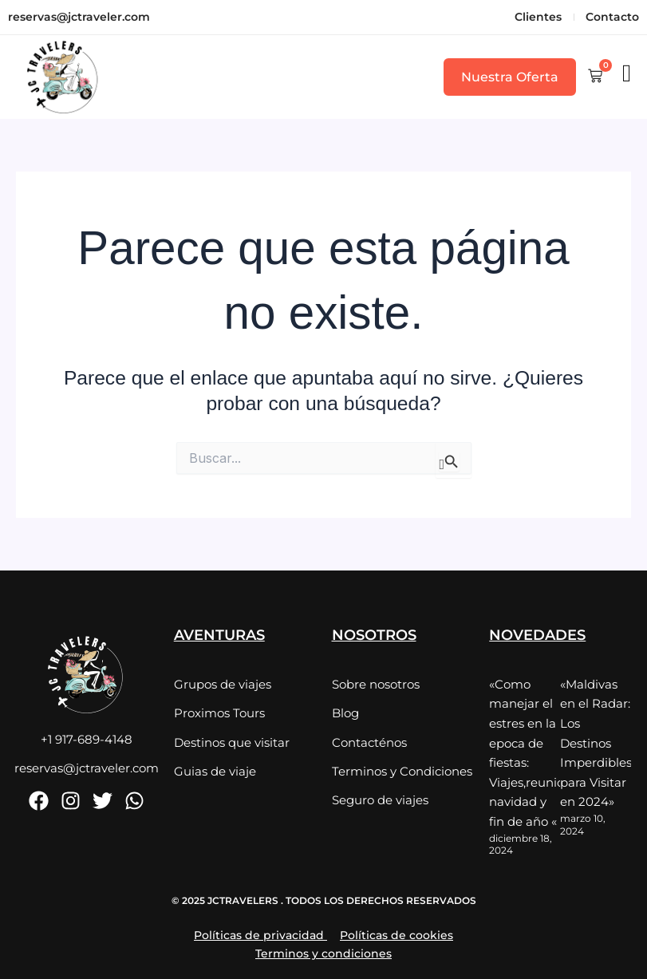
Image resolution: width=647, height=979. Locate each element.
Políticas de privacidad (259, 931)
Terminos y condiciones (323, 949)
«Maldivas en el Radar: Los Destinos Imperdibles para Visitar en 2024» (596, 742)
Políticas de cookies (396, 931)
